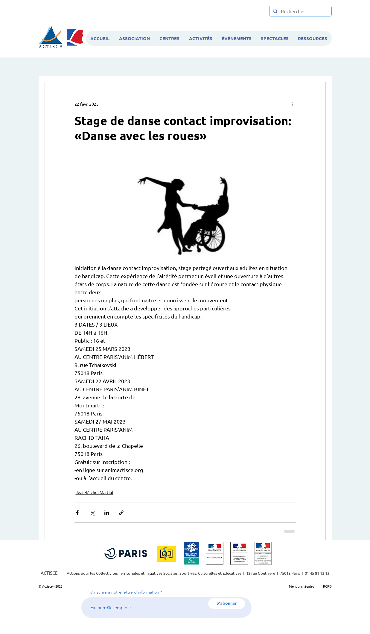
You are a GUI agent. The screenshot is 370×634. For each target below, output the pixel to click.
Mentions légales (301, 586)
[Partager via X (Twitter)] (92, 512)
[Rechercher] (300, 11)
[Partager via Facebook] (77, 512)
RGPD (327, 586)
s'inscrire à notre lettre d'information (124, 592)
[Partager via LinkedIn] (106, 512)
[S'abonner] (226, 603)
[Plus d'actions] (292, 103)
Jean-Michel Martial (94, 492)
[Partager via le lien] (121, 512)
